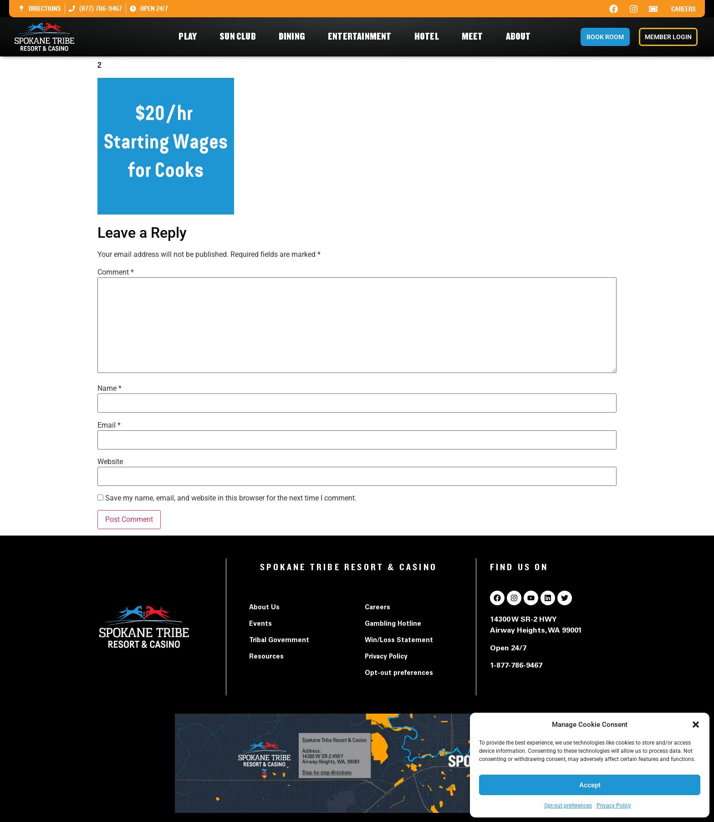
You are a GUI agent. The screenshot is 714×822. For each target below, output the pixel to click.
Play (189, 36)
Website (110, 461)
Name (109, 388)
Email (109, 425)
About (521, 36)
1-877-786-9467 (516, 665)
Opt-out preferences (568, 805)
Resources (266, 657)
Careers (683, 9)
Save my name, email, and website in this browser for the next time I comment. (231, 498)
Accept (590, 785)
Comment (115, 272)
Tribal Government (279, 641)
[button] (695, 724)
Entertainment (362, 36)
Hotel (429, 36)
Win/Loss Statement (399, 641)
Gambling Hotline (393, 624)
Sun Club (239, 36)
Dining (294, 36)
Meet (475, 36)
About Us (264, 608)
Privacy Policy (614, 805)
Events (260, 624)
